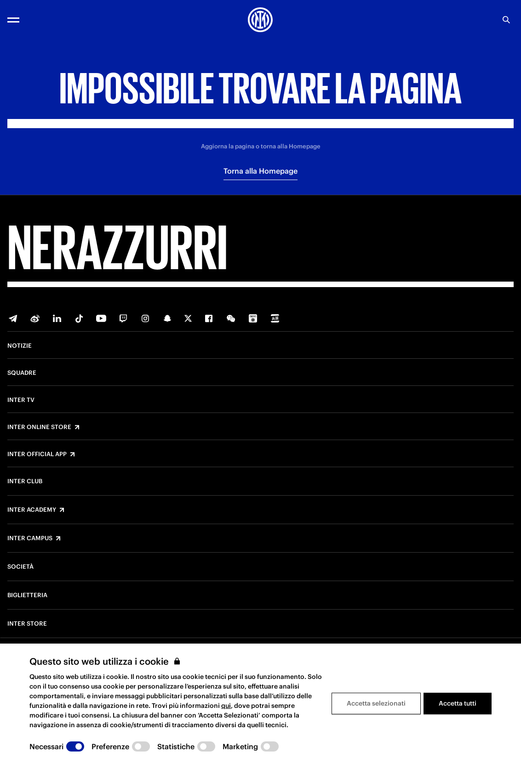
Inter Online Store (39, 427)
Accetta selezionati (376, 703)
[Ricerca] (506, 19)
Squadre (21, 373)
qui (226, 705)
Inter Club (24, 481)
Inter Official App (37, 454)
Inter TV (20, 400)
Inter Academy (31, 510)
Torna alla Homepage (260, 170)
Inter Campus (29, 538)
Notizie (19, 346)
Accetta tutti (457, 703)
